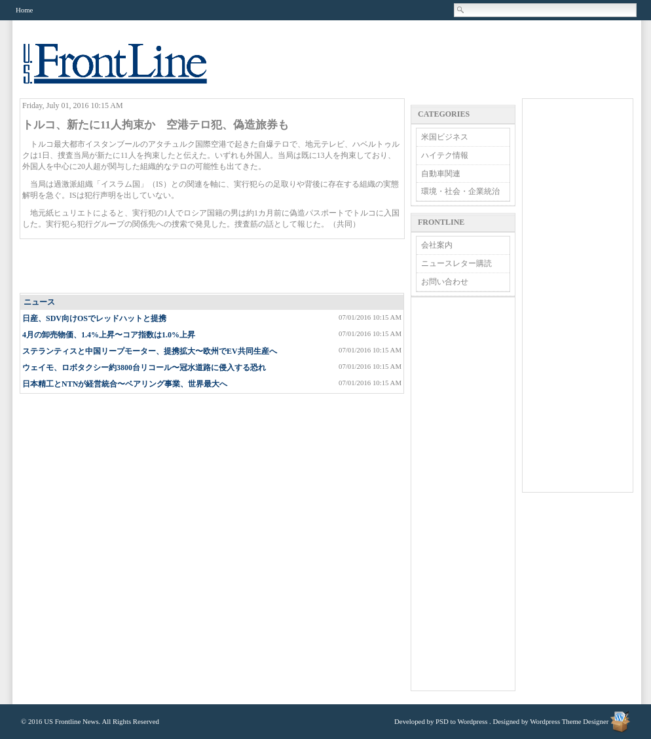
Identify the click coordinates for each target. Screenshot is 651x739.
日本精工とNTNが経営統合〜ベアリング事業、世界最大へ (124, 383)
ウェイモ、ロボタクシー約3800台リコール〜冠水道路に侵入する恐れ (144, 367)
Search (461, 10)
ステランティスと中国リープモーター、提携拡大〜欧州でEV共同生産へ (149, 351)
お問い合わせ (444, 281)
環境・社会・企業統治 (460, 191)
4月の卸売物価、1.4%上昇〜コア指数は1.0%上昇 (108, 334)
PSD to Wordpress (461, 721)
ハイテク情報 (444, 155)
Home (24, 10)
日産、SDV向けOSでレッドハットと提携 (94, 318)
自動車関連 (440, 173)
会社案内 (437, 245)
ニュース (39, 302)
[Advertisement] (213, 266)
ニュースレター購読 (456, 263)
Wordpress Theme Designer (569, 721)
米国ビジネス (444, 137)
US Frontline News (128, 71)
